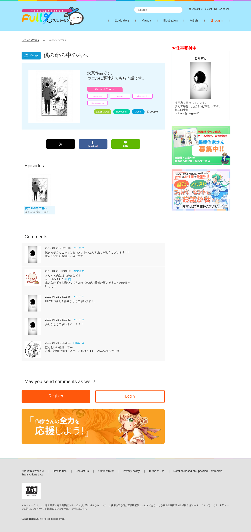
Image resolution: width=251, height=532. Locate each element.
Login (130, 396)
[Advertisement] (200, 273)
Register (56, 396)
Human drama (97, 103)
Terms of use (156, 471)
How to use (60, 471)
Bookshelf (121, 111)
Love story (120, 96)
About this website (33, 471)
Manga (146, 20)
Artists (194, 20)
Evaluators (122, 20)
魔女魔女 (78, 271)
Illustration (170, 20)
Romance (97, 96)
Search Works (30, 40)
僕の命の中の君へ (36, 208)
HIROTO (78, 342)
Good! (138, 111)
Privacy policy (131, 471)
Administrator (106, 471)
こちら (83, 508)
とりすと (78, 247)
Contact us (82, 471)
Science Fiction (142, 96)
